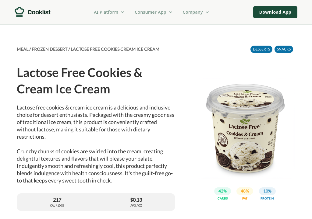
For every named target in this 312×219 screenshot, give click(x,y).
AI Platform (109, 12)
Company (196, 12)
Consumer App (154, 12)
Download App (275, 12)
